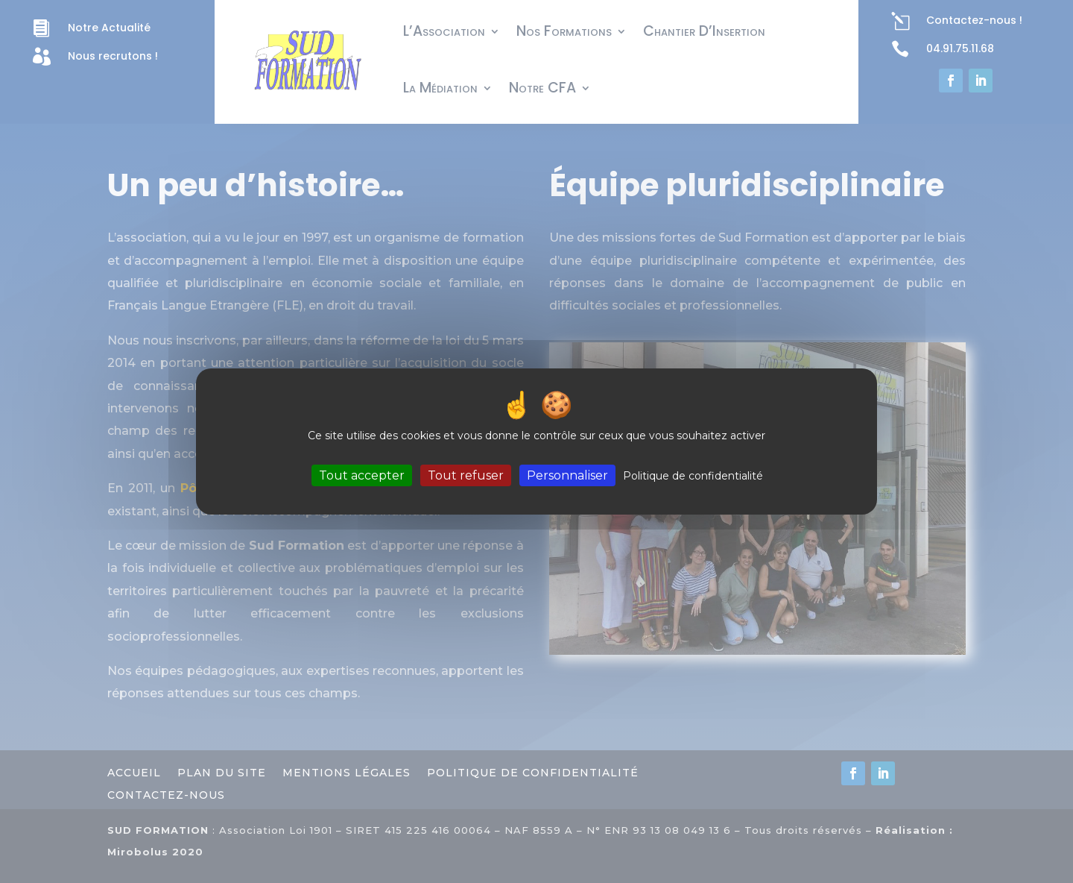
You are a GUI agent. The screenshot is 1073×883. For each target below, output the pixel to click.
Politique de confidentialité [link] (693, 476)
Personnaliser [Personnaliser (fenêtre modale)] (567, 475)
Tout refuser (466, 475)
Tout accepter (362, 475)
